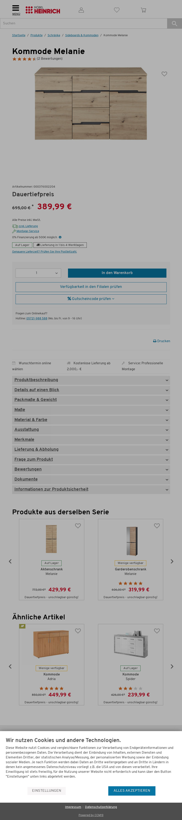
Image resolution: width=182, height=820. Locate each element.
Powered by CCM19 (91, 815)
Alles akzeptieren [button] (132, 791)
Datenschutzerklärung (101, 807)
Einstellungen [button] (46, 791)
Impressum (73, 807)
